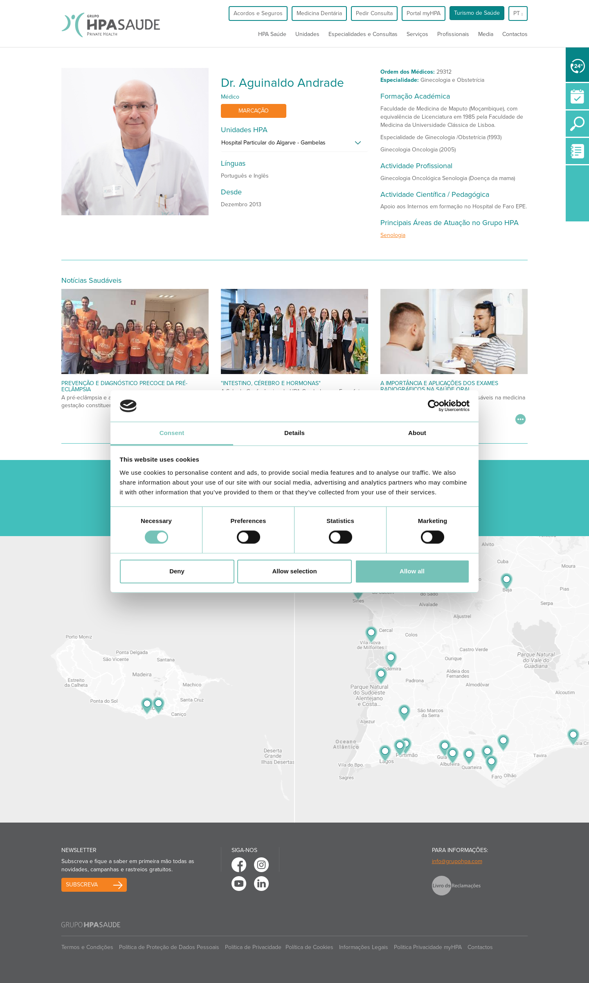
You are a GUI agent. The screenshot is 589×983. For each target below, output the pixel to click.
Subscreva (82, 884)
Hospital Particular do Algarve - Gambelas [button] (273, 142)
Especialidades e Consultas (363, 34)
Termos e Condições (87, 947)
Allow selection (294, 571)
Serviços (417, 34)
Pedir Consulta (374, 13)
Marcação (253, 110)
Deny (176, 571)
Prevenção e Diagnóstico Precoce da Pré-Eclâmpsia (124, 386)
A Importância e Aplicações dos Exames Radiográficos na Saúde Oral (439, 386)
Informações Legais (363, 947)
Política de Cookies (309, 947)
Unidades (307, 34)
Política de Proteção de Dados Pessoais (169, 947)
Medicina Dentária (319, 13)
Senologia (392, 235)
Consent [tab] (172, 432)
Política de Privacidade (253, 947)
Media (485, 34)
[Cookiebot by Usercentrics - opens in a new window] (434, 406)
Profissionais (453, 34)
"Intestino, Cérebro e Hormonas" (271, 383)
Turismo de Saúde (477, 12)
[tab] (294, 145)
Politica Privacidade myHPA (428, 947)
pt (518, 13)
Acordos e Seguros (258, 13)
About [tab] (417, 432)
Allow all (412, 571)
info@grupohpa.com (457, 861)
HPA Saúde (272, 34)
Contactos (515, 34)
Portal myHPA (424, 13)
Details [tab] (294, 432)
